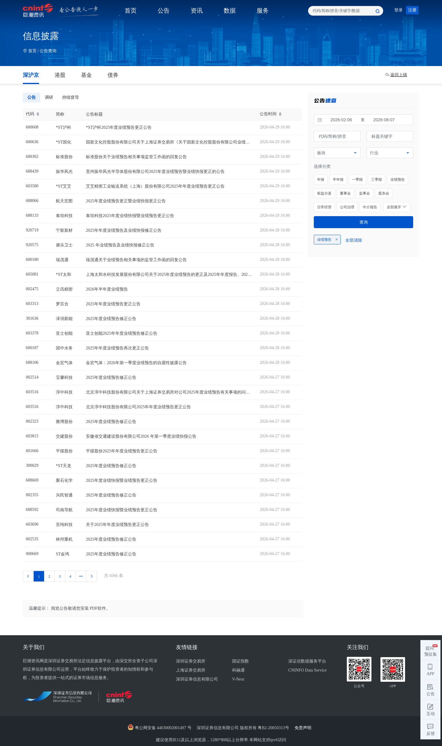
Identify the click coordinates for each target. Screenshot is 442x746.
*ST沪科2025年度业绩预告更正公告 (119, 127)
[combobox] (345, 11)
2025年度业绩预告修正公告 (111, 318)
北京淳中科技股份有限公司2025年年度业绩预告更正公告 (138, 407)
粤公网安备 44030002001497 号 (160, 728)
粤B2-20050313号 (274, 728)
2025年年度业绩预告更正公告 (113, 304)
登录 (398, 10)
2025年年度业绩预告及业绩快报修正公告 (124, 230)
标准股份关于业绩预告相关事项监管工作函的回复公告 (136, 157)
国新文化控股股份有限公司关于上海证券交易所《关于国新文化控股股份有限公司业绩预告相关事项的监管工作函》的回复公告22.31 (208, 142)
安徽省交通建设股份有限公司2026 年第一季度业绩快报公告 (141, 436)
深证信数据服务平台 (307, 661)
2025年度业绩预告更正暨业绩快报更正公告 (126, 201)
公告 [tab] (31, 97)
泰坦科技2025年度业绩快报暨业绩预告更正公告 (130, 215)
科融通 (238, 670)
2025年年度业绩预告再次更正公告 (117, 348)
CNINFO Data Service (307, 670)
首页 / (31, 51)
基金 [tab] (86, 75)
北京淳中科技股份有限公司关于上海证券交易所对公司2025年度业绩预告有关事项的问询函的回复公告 (180, 392)
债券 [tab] (112, 75)
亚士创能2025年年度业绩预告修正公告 (121, 333)
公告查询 (48, 51)
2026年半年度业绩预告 (107, 289)
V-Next (238, 679)
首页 (131, 10)
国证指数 (240, 661)
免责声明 (305, 728)
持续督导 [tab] (70, 97)
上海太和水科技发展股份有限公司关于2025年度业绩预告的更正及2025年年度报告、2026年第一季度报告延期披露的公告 (197, 274)
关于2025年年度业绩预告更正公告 (117, 524)
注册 (412, 10)
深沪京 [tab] (31, 75)
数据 (230, 10)
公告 (164, 10)
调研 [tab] (49, 97)
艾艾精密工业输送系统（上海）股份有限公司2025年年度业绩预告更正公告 (155, 186)
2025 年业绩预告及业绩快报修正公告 (120, 245)
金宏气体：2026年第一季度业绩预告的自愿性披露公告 (136, 363)
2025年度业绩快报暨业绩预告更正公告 (121, 480)
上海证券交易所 (190, 670)
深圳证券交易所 (190, 661)
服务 (263, 10)
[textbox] (345, 11)
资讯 (197, 10)
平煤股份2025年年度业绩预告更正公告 (121, 451)
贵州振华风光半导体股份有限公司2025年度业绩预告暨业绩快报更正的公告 (155, 171)
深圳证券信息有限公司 (197, 679)
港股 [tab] (60, 75)
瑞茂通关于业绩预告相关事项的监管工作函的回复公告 (136, 260)
